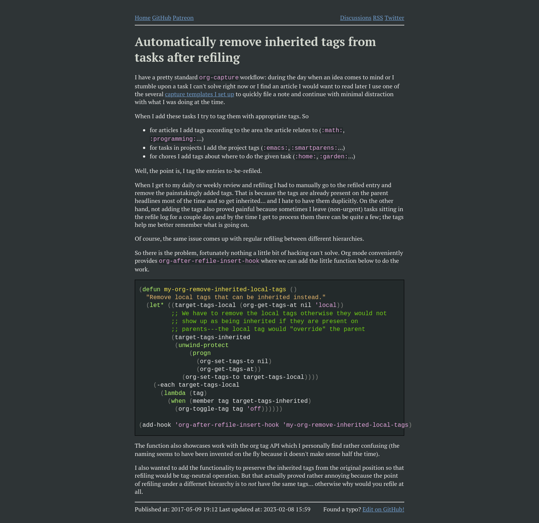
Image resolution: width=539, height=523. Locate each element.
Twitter (394, 17)
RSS (378, 17)
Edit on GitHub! (383, 505)
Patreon (183, 17)
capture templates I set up (199, 93)
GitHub (161, 17)
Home (142, 17)
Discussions (356, 17)
